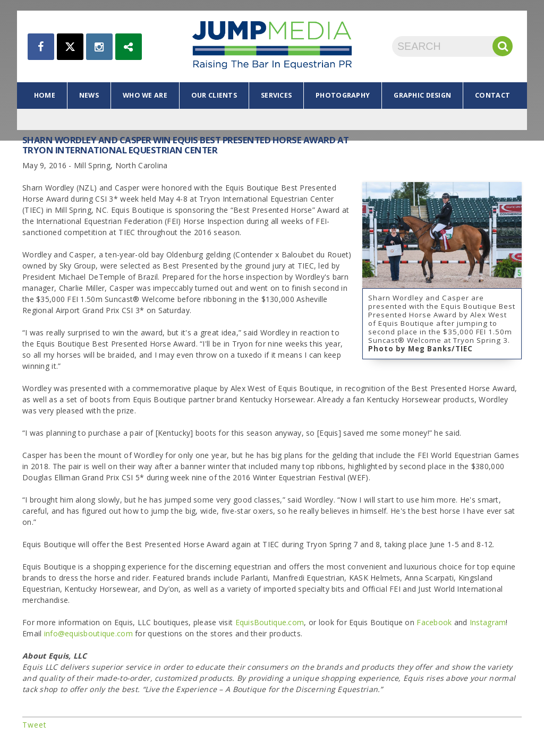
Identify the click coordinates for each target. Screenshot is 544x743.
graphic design (422, 95)
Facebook (434, 622)
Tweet (34, 725)
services (276, 95)
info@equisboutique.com (88, 633)
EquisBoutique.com (269, 622)
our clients (214, 95)
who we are (145, 95)
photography (343, 95)
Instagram (488, 622)
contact (492, 95)
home (44, 95)
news (89, 95)
